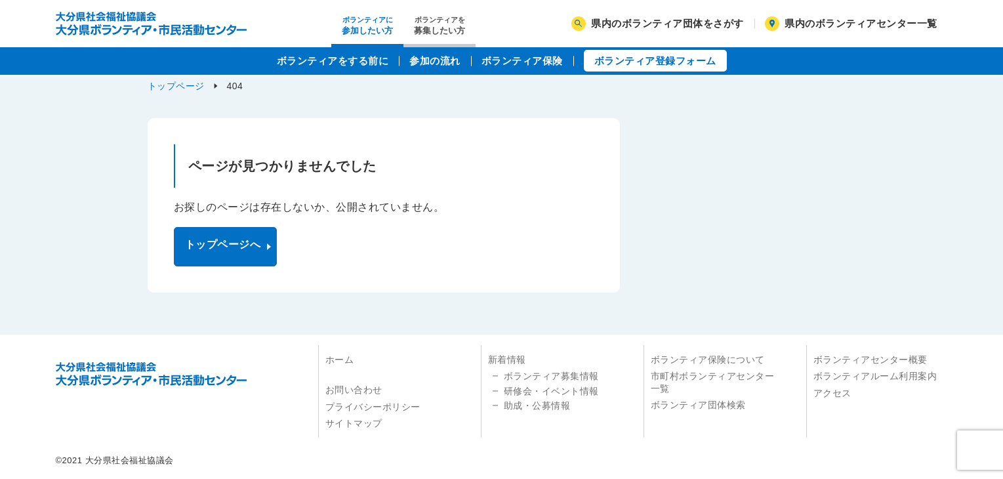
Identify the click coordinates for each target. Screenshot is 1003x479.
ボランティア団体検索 (698, 405)
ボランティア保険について (708, 359)
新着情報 (507, 359)
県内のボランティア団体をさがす (657, 23)
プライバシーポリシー (372, 407)
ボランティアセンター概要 (870, 359)
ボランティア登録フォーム (655, 60)
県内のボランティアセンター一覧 (851, 23)
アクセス (832, 393)
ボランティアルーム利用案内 (875, 376)
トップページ (176, 86)
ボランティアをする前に (333, 60)
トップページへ (223, 244)
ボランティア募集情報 (551, 376)
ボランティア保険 (522, 60)
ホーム (339, 359)
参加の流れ (435, 60)
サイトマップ (353, 423)
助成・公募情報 (537, 405)
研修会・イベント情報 (551, 391)
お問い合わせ (353, 390)
